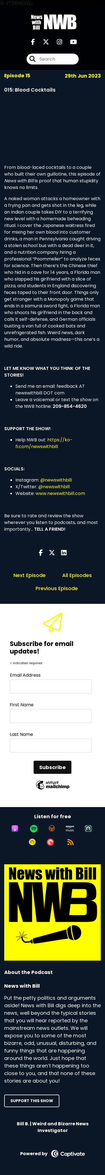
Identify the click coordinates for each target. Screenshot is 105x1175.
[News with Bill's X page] (42, 42)
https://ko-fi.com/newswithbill (44, 443)
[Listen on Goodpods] (32, 842)
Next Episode (29, 575)
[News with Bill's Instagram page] (56, 42)
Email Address (25, 675)
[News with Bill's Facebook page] (33, 42)
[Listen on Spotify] (33, 828)
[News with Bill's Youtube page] (70, 42)
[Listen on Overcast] (52, 828)
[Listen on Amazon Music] (70, 828)
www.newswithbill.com (60, 493)
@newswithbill (56, 480)
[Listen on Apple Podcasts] (14, 828)
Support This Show (31, 1101)
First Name (22, 705)
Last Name (21, 734)
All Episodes (77, 575)
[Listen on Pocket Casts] (50, 842)
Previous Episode (57, 588)
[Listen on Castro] (88, 828)
